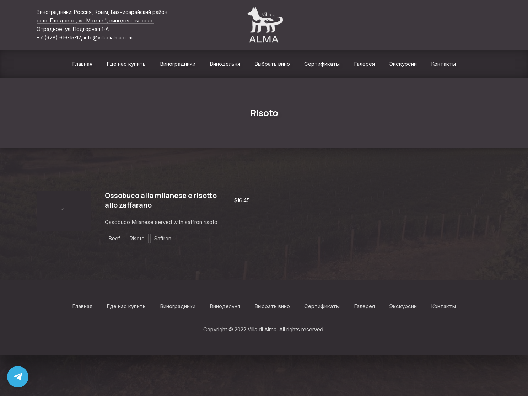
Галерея (364, 63)
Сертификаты (322, 63)
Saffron (162, 238)
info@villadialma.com (108, 37)
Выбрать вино (272, 63)
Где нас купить (126, 63)
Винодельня (225, 63)
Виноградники (177, 63)
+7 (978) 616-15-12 (59, 37)
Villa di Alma (262, 329)
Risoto (137, 238)
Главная (82, 63)
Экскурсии (403, 63)
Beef (114, 238)
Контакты (443, 63)
